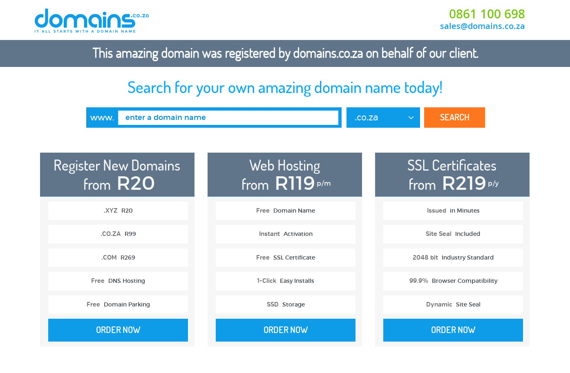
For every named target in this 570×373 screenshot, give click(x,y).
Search (454, 117)
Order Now (118, 329)
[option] (117, 254)
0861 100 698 (487, 14)
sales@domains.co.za (482, 25)
